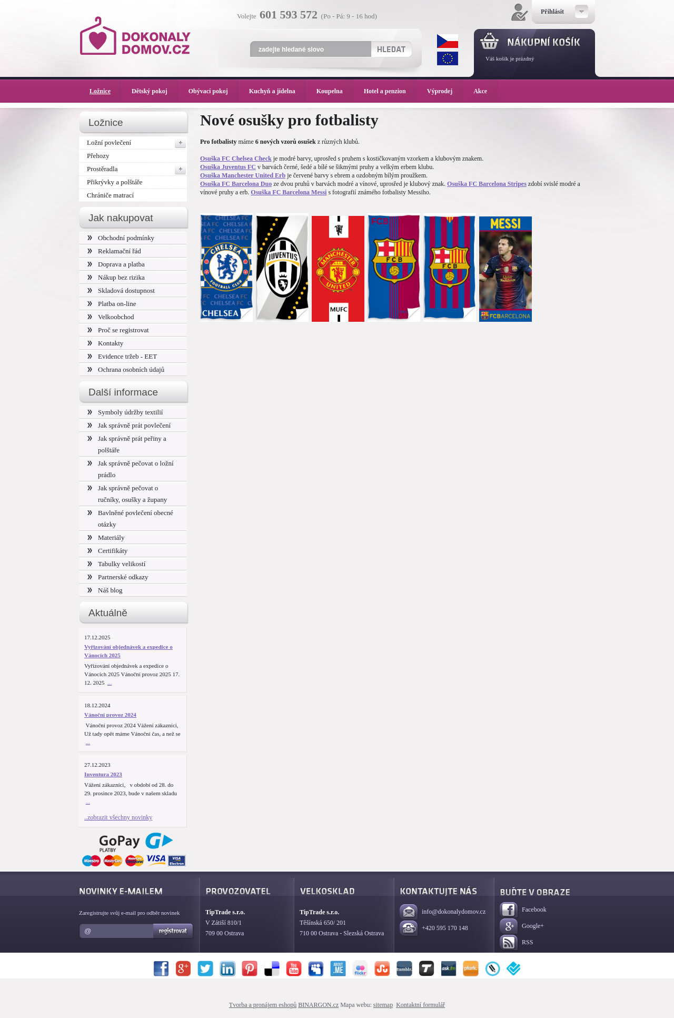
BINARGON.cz (318, 1005)
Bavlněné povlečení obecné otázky (130, 518)
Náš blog (105, 590)
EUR (447, 58)
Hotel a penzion (390, 91)
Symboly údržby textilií (125, 412)
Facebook (523, 910)
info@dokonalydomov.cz (442, 912)
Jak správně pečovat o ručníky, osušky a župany (127, 493)
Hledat (391, 49)
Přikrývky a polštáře (114, 182)
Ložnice (105, 91)
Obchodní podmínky (120, 238)
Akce (482, 91)
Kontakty (105, 343)
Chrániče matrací (110, 195)
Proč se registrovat (118, 330)
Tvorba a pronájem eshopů (262, 1005)
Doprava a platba (116, 264)
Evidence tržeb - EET (122, 356)
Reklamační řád (114, 251)
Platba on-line (111, 304)
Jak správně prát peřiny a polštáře (126, 444)
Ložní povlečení (137, 142)
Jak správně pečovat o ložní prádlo (130, 469)
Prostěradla (137, 169)
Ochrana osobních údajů (125, 369)
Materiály (105, 537)
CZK (447, 41)
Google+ (522, 926)
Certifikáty (107, 551)
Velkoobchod (110, 317)
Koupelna (334, 91)
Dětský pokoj (155, 91)
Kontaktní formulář (420, 1005)
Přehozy (98, 156)
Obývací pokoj (214, 91)
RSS (516, 943)
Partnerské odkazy (117, 577)
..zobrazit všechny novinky (118, 817)
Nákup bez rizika (116, 277)
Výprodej (445, 91)
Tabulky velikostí (116, 564)
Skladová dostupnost (121, 290)
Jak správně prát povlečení (129, 425)
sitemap (383, 1005)
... (109, 682)
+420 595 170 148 (434, 929)
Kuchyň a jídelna (277, 91)
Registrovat (173, 931)
